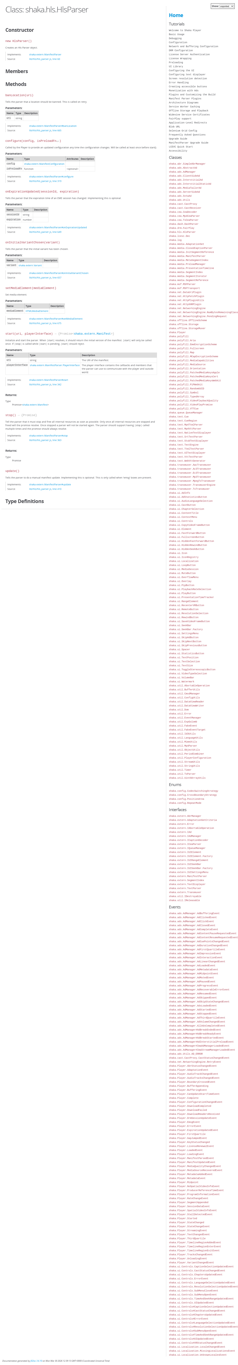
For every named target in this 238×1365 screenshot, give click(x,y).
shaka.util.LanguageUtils (186, 737)
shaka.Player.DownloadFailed (188, 1110)
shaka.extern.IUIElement (185, 852)
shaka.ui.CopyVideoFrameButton (189, 525)
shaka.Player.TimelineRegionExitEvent (194, 1250)
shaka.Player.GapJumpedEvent (188, 1138)
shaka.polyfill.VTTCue (183, 408)
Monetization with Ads (183, 90)
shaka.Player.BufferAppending (188, 1086)
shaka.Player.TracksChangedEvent (191, 1254)
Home (176, 15)
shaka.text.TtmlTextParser (186, 448)
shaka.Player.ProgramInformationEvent (194, 1194)
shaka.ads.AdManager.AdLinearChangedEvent (197, 961)
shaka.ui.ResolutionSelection (188, 613)
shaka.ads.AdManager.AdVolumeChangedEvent (197, 1021)
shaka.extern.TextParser (185, 888)
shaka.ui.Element (180, 529)
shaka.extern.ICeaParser (185, 844)
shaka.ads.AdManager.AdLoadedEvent (192, 965)
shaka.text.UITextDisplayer (187, 452)
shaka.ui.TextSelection (184, 661)
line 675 (56, 323)
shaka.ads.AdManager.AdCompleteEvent (193, 929)
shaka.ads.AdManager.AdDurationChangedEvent (198, 945)
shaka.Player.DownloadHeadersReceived (194, 1114)
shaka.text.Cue (179, 416)
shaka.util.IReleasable (184, 900)
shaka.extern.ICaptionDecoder (188, 840)
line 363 (56, 440)
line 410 (56, 489)
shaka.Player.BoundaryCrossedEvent (192, 1082)
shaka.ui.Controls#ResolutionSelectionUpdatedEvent (203, 1326)
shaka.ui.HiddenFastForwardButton (191, 541)
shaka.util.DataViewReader (186, 701)
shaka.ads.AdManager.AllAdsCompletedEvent (197, 1025)
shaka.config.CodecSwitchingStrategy (193, 791)
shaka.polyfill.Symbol (183, 392)
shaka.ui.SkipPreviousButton (188, 645)
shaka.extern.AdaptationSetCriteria (193, 820)
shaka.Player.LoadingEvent (186, 1154)
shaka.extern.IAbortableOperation (191, 828)
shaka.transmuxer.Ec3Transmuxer (190, 472)
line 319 (56, 181)
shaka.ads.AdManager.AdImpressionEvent (195, 953)
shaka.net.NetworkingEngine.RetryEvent (195, 1061)
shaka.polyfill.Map (181, 352)
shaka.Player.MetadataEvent (187, 1178)
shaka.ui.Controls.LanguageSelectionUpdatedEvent (202, 1282)
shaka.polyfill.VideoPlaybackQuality (193, 400)
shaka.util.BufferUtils (184, 689)
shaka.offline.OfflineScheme (188, 320)
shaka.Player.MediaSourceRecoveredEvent (195, 1170)
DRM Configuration (181, 50)
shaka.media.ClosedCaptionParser (191, 248)
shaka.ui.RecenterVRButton (186, 605)
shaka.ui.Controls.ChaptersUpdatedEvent (195, 1274)
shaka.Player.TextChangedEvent (189, 1234)
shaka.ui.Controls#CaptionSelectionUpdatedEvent (201, 1306)
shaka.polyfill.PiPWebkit (186, 384)
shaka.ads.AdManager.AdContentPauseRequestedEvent (202, 933)
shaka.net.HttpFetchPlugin (186, 296)
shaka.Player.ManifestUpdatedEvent (192, 1162)
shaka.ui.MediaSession (183, 569)
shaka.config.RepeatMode (185, 803)
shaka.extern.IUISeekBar (185, 864)
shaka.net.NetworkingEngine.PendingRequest (198, 316)
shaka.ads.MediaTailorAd (185, 187)
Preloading (176, 62)
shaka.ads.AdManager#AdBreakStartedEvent (196, 1037)
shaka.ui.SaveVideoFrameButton (189, 621)
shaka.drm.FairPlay (181, 228)
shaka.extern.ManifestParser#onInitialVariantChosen (59, 273)
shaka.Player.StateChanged (186, 1222)
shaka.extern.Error (181, 824)
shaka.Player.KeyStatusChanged (189, 1142)
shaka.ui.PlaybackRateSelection (190, 589)
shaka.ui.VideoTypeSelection (188, 673)
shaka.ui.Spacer (179, 649)
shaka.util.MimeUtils (183, 741)
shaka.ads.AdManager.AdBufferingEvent (194, 913)
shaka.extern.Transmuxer (185, 892)
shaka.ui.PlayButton (182, 593)
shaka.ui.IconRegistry (183, 557)
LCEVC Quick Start (181, 146)
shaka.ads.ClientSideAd (184, 175)
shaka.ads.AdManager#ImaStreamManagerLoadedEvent (202, 1049)
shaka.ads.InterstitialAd (186, 179)
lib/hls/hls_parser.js (40, 59)
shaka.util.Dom (179, 709)
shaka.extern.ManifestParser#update (50, 484)
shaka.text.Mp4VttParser (185, 428)
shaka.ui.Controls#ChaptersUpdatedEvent (195, 1314)
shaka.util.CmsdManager (184, 693)
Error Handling (179, 82)
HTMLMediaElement (37, 311)
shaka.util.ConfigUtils (184, 697)
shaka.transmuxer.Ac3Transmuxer (190, 468)
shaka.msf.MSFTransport (184, 288)
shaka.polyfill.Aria (182, 340)
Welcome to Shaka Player (185, 30)
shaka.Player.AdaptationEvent (188, 1069)
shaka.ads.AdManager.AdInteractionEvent (195, 957)
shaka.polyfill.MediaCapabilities (191, 360)
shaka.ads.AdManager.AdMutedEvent (191, 977)
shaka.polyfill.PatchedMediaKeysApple (194, 372)
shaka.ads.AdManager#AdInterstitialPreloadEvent (201, 1041)
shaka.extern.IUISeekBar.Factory (191, 868)
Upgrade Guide (178, 138)
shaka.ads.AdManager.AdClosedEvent (192, 925)
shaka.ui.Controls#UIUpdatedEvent (191, 1338)
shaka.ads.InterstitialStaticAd (190, 183)
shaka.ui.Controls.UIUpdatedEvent (191, 1302)
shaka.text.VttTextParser (186, 456)
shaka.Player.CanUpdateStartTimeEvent (194, 1094)
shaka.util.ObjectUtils (184, 749)
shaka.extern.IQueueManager (187, 848)
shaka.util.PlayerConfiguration (190, 757)
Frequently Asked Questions (187, 134)
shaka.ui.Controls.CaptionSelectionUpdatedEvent (201, 1266)
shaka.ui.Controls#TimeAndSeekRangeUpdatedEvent (201, 1334)
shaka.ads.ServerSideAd (184, 191)
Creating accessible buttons (188, 86)
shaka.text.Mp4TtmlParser (186, 424)
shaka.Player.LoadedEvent (186, 1150)
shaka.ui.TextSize (181, 665)
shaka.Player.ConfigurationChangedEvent (195, 1102)
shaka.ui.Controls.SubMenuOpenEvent (193, 1294)
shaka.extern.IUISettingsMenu (188, 872)
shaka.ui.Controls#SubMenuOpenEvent (193, 1330)
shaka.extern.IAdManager (185, 836)
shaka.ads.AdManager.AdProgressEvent (193, 985)
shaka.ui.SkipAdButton (183, 637)
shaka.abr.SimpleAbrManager (187, 163)
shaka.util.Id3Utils (182, 733)
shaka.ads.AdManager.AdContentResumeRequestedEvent (203, 937)
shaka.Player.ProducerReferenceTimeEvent (196, 1190)
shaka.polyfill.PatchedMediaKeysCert (193, 376)
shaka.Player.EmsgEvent (184, 1122)
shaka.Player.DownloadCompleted (190, 1106)
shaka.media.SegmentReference (188, 280)
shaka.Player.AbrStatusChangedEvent (193, 1065)
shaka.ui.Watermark (181, 681)
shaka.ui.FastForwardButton (187, 533)
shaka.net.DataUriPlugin (185, 292)
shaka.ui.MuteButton (182, 573)
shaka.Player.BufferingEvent (188, 1090)
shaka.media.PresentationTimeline (191, 268)
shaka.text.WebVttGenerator (187, 460)
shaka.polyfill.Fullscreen (186, 348)
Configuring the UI (181, 70)
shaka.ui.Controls (181, 521)
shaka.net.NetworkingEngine (187, 308)
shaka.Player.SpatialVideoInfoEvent (193, 1210)
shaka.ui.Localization (183, 561)
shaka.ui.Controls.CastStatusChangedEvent (197, 1270)
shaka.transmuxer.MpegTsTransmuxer (192, 480)
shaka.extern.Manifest (92, 334)
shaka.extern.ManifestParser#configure (51, 176)
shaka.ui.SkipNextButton (185, 641)
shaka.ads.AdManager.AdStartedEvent (193, 1009)
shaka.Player (177, 332)
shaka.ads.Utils (179, 200)
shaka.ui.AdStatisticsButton (188, 497)
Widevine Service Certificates (189, 114)
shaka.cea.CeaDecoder (183, 212)
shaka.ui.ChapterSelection (186, 509)
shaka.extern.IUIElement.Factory (191, 856)
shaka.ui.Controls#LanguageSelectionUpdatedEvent (202, 1322)
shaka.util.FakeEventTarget (187, 729)
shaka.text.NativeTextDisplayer (190, 432)
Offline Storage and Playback (188, 110)
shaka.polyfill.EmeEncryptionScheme (193, 344)
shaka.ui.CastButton (182, 505)
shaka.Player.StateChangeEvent (189, 1226)
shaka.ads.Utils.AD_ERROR (186, 1053)
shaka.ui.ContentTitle (183, 513)
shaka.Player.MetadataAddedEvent (191, 1174)
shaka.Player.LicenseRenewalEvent (191, 1146)
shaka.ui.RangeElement (183, 601)
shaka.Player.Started (183, 1218)
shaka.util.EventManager (185, 717)
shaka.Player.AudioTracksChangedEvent (194, 1078)
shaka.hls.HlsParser (182, 232)
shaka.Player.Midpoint (183, 1182)
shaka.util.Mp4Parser (183, 745)
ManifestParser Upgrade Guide (188, 142)
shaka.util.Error (180, 713)
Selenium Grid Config (183, 130)
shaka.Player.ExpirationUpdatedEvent (193, 1130)
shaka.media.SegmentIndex (186, 272)
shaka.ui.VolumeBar (181, 677)
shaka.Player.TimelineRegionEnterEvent (195, 1246)
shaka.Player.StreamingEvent (188, 1230)
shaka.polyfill (179, 336)
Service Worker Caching (184, 106)
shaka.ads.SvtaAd (180, 196)
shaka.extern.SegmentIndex (186, 880)
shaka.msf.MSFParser (182, 284)
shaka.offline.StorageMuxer (187, 328)
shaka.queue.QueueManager (186, 412)
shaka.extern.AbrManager (185, 816)
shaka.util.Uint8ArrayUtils (187, 777)
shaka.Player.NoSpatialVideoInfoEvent (194, 1186)
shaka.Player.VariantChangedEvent (191, 1262)
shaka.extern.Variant (30, 265)
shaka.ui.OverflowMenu (183, 577)
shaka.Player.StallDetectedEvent (191, 1214)
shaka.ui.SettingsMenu (183, 633)
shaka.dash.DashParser (183, 224)
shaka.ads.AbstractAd (183, 167)
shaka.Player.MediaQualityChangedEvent (195, 1166)
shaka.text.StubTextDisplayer (188, 440)
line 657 (56, 277)
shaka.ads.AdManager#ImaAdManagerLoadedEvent (199, 1045)
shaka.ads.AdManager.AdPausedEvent (192, 981)
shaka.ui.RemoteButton (183, 609)
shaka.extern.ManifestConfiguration (44, 163)
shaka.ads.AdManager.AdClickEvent (191, 921)
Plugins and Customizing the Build (192, 94)
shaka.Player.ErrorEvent (185, 1126)
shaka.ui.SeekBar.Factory (186, 629)
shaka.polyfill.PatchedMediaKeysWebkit (195, 380)
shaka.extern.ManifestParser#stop (48, 435)
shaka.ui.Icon (178, 553)
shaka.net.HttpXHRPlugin (185, 304)
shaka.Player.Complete (183, 1098)
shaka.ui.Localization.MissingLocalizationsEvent (202, 1350)
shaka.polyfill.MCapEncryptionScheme (193, 356)
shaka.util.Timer (180, 769)
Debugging (175, 38)
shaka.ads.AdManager (182, 171)
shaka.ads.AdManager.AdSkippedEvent (193, 997)
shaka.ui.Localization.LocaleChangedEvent (197, 1346)
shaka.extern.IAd (180, 832)
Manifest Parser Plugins (185, 98)
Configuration (178, 42)
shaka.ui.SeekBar (180, 625)
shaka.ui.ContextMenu (183, 517)
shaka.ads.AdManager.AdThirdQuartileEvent (197, 1017)
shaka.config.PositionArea (186, 799)
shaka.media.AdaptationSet (186, 244)
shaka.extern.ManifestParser (45, 54)
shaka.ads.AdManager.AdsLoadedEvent (193, 1005)
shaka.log (175, 240)
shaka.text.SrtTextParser (186, 436)
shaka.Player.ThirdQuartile (187, 1238)
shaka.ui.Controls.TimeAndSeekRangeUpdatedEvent (201, 1298)
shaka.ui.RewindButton (183, 617)
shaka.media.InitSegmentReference (191, 252)
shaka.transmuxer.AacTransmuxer (190, 464)
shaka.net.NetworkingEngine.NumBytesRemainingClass (203, 312)
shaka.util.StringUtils (184, 765)
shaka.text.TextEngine (183, 444)
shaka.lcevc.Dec (179, 236)
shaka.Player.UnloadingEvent (188, 1258)
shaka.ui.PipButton (181, 585)
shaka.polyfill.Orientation (187, 368)
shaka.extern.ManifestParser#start (48, 379)
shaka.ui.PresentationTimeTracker (191, 597)
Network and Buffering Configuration (193, 46)
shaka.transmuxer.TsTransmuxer (189, 489)
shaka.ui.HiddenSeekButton (186, 549)
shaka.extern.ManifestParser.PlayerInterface (55, 365)
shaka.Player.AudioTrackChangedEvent (193, 1074)
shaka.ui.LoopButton (182, 565)
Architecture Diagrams (183, 102)
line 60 (56, 59)
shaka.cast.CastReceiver (185, 208)
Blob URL (174, 126)
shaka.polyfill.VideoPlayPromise (191, 404)
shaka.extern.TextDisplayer (187, 884)
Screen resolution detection (188, 78)
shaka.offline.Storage (183, 324)
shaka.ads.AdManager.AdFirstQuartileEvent (197, 949)
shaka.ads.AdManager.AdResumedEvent (193, 993)
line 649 (56, 231)
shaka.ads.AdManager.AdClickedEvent (193, 917)
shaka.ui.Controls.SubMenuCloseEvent (193, 1290)
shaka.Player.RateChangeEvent (188, 1198)
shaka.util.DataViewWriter (186, 705)
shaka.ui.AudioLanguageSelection (191, 501)
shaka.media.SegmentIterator (188, 276)
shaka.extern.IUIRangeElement (188, 860)
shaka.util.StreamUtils (184, 761)
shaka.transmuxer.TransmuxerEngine (192, 484)
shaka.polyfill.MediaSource (187, 364)
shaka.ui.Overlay (180, 581)
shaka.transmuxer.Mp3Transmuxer (190, 476)
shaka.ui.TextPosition (183, 657)
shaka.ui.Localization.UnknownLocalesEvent (198, 1354)
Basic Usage (176, 34)
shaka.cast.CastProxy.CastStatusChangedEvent (199, 1057)
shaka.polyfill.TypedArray (186, 396)
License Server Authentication (189, 54)
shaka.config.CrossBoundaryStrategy (193, 795)
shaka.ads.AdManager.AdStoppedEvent (193, 1013)
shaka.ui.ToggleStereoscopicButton (192, 669)
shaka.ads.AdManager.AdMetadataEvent (193, 969)
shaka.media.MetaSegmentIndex (188, 260)
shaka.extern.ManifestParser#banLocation (53, 125)
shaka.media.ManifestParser (187, 256)
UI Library (176, 66)
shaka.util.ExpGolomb (183, 721)
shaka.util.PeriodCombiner (186, 753)
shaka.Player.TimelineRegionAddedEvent (195, 1242)
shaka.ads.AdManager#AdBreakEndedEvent (195, 1029)
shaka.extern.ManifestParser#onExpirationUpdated (58, 227)
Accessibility (178, 150)
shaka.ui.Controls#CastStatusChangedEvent (197, 1310)
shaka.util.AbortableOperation (189, 685)
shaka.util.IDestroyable (185, 896)
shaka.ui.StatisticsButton (186, 653)
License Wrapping (180, 58)
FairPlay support (180, 118)
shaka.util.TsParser (182, 773)
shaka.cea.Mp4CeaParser (184, 216)
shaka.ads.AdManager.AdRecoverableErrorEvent (199, 989)
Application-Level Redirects (188, 122)
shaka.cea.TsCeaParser (183, 220)
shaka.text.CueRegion (183, 420)
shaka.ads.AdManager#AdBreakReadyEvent (195, 1033)
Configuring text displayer (187, 74)
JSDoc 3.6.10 (36, 1360)
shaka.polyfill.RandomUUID (186, 388)
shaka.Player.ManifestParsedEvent (191, 1158)
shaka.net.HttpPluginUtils (186, 300)
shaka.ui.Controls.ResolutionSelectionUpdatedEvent (203, 1286)
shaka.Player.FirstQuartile (187, 1134)
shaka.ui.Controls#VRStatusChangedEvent (195, 1342)
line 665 (56, 130)
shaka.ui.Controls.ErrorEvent (188, 1278)
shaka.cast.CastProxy (183, 204)
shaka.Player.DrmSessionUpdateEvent (193, 1118)
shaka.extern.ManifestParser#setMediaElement (56, 318)
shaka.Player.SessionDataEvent (189, 1206)
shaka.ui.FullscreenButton (186, 537)
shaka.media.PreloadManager (187, 264)
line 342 (56, 384)
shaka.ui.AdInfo (179, 493)
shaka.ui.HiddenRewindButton (188, 545)
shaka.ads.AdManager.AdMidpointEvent (193, 973)
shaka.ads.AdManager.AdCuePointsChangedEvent (199, 941)
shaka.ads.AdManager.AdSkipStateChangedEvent (199, 1001)
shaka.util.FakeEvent (183, 725)
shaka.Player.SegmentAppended (188, 1202)
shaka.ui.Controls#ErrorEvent (188, 1318)
